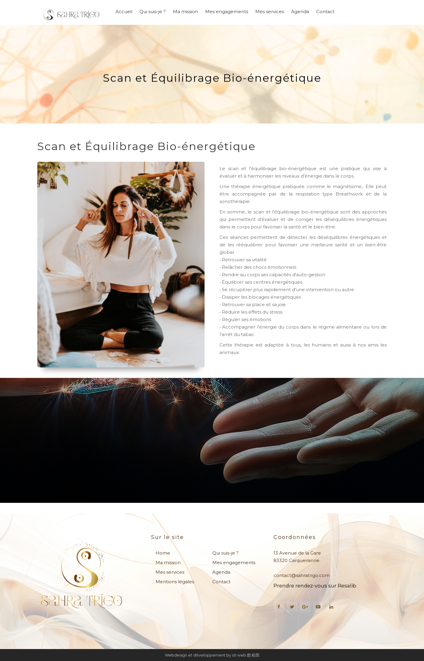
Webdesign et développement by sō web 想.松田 (212, 655)
